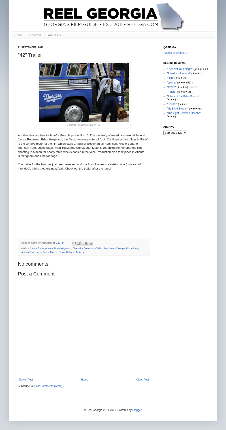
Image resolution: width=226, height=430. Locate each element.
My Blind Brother (178, 108)
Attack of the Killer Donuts (183, 96)
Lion (170, 78)
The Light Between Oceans (184, 113)
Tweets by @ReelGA (175, 52)
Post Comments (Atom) (48, 386)
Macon (53, 252)
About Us (54, 35)
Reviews (35, 35)
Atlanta (49, 248)
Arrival (171, 91)
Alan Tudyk (38, 248)
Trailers (80, 252)
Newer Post (26, 379)
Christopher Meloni (105, 248)
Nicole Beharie (67, 252)
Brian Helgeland (62, 248)
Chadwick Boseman (83, 248)
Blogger (136, 410)
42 (29, 248)
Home (18, 35)
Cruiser (172, 104)
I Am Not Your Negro (180, 69)
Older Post (142, 379)
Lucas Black (42, 252)
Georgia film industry (128, 248)
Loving (171, 82)
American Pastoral (179, 73)
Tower (171, 87)
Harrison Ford (27, 252)
